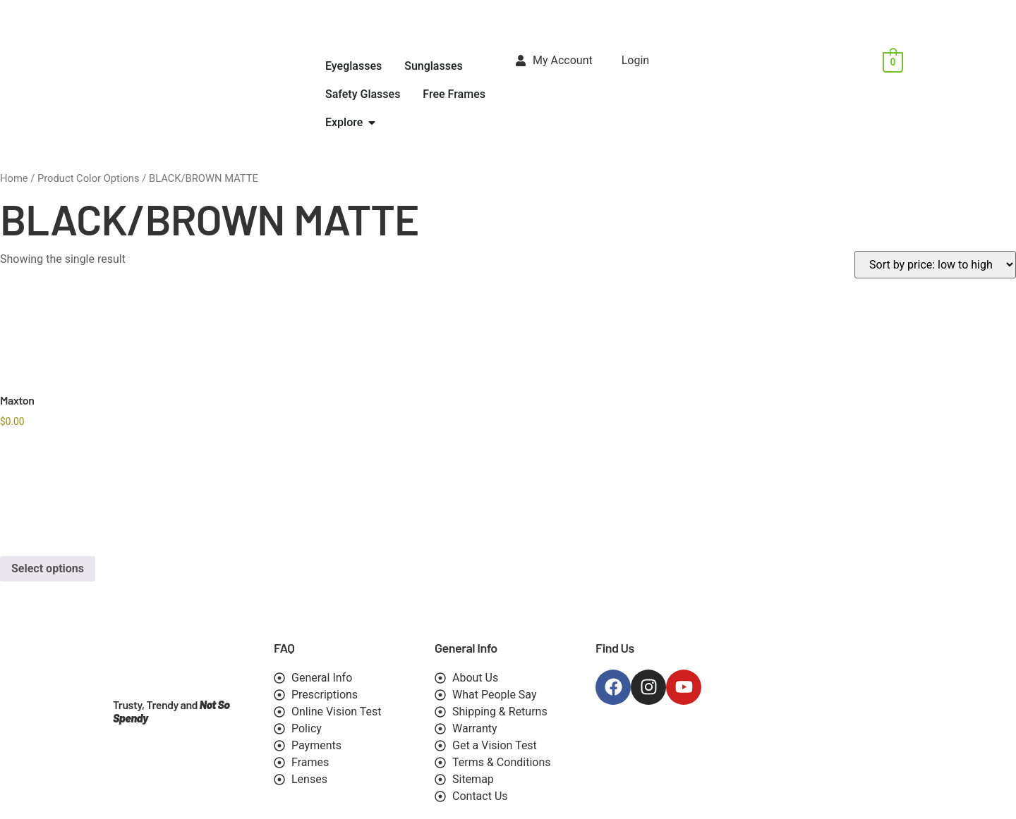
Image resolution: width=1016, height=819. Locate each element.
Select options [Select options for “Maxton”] (47, 568)
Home (14, 178)
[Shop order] (935, 264)
